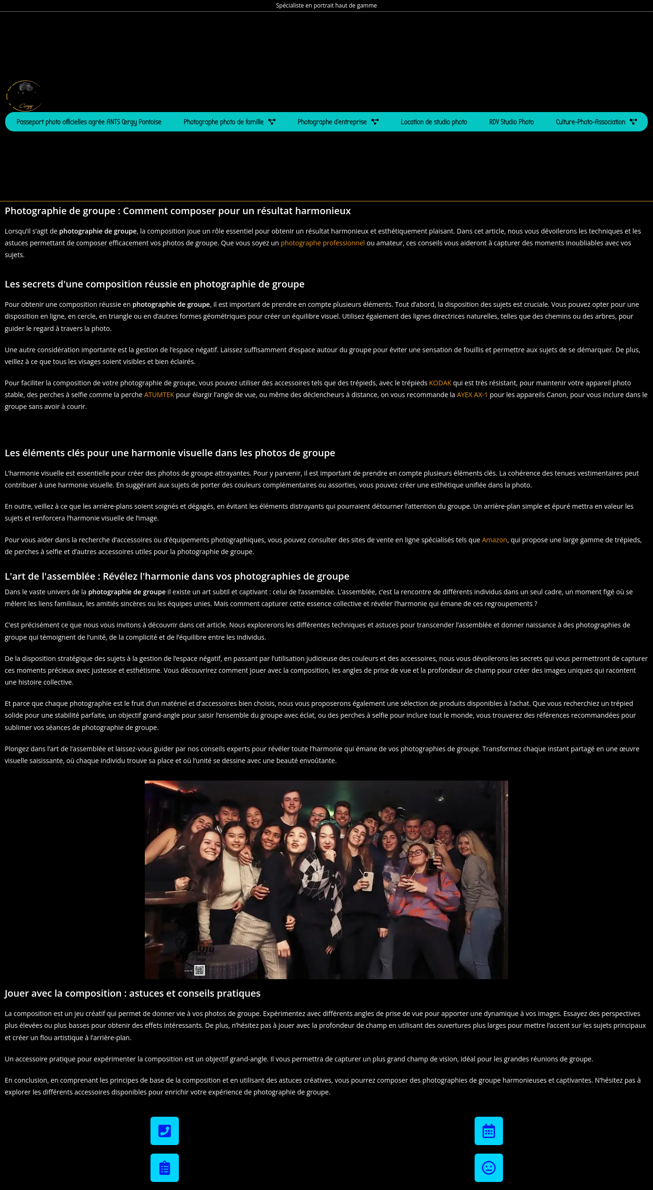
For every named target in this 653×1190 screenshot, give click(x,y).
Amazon (494, 539)
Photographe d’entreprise (338, 121)
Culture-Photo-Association (596, 121)
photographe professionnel (323, 242)
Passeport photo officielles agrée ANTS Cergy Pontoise (89, 122)
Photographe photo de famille (229, 121)
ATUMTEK (159, 394)
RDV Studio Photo (511, 122)
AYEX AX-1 (472, 394)
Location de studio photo (434, 122)
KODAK (440, 382)
